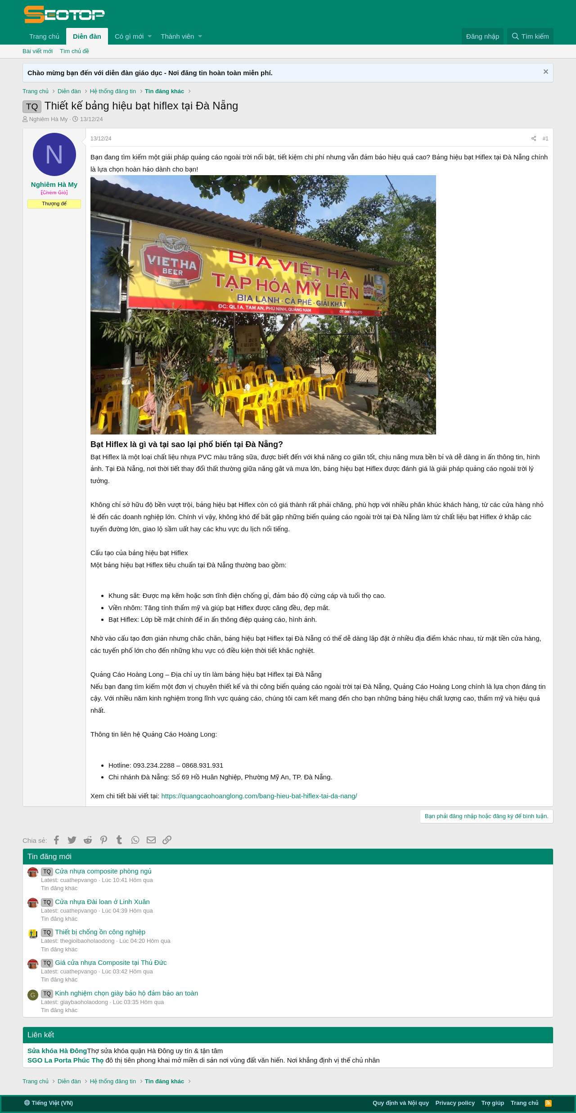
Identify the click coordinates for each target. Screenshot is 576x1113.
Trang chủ (44, 36)
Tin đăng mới (49, 856)
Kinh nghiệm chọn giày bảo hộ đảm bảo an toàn (119, 993)
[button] (149, 36)
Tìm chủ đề (74, 51)
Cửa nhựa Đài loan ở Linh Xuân (95, 901)
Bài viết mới (37, 51)
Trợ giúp (493, 1102)
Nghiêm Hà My (48, 119)
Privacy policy (455, 1102)
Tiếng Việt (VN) (48, 1102)
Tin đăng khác (59, 888)
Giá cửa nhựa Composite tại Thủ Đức (103, 962)
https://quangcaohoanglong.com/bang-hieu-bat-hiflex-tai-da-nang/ (259, 796)
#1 (546, 139)
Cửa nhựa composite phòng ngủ (96, 871)
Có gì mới (129, 36)
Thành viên (177, 36)
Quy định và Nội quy (401, 1102)
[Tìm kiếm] (530, 36)
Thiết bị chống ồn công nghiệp (93, 932)
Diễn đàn (87, 36)
